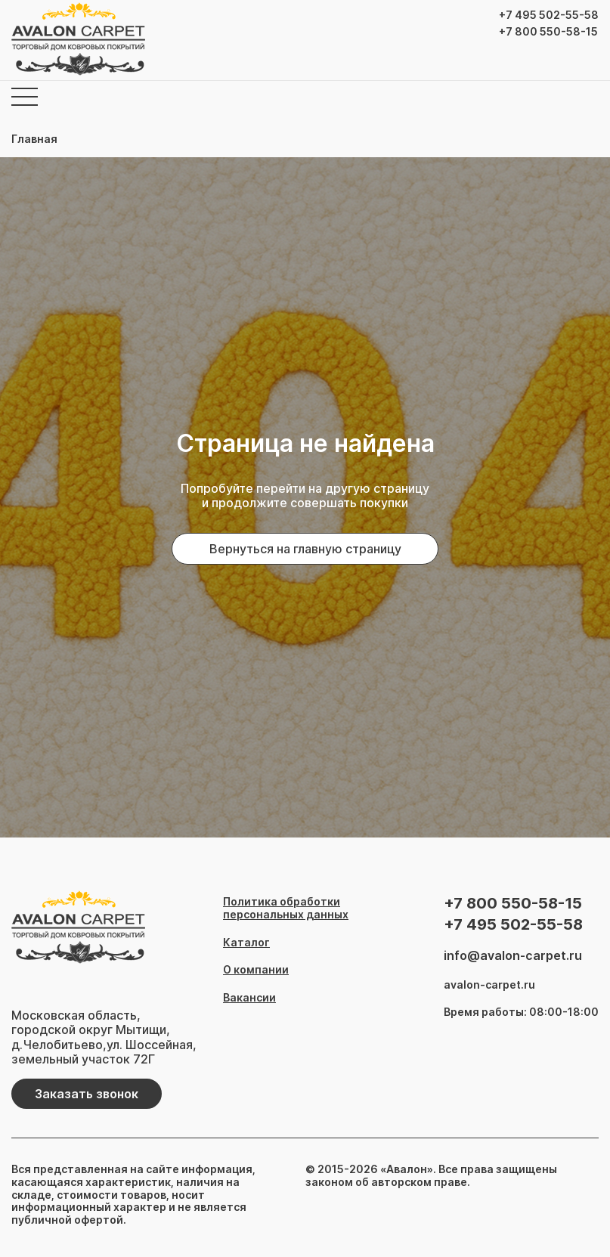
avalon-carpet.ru (489, 985)
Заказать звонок (86, 1093)
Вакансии (249, 998)
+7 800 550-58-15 (548, 32)
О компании (256, 970)
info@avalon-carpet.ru (513, 956)
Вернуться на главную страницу (305, 548)
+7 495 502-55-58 (549, 15)
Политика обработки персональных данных (285, 908)
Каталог (246, 943)
